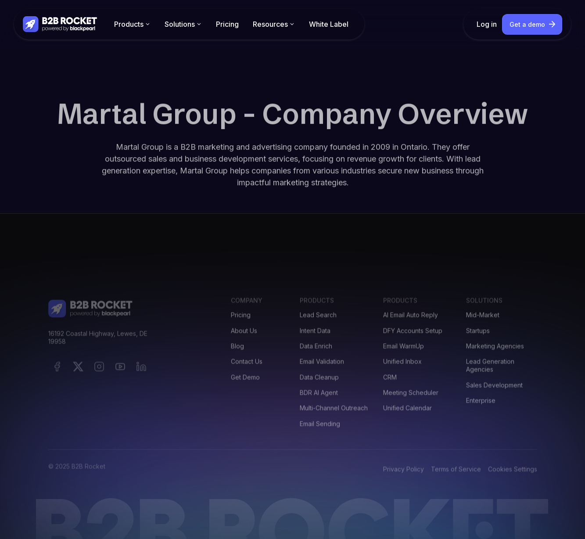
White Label (328, 24)
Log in (487, 24)
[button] (132, 24)
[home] (60, 24)
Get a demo (527, 24)
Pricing (227, 24)
